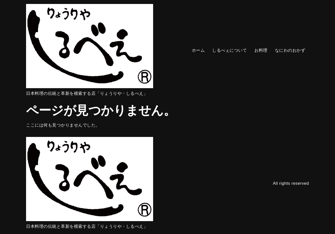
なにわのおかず (290, 50)
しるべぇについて (229, 50)
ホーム (198, 50)
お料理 (261, 50)
